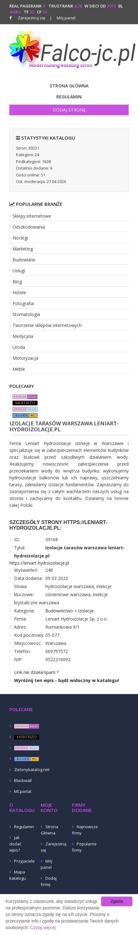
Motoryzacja (25, 358)
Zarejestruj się (31, 18)
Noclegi (20, 238)
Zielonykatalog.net (31, 769)
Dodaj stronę (69, 110)
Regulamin (69, 97)
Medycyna (23, 336)
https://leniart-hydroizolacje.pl (39, 563)
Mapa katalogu (17, 875)
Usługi (19, 271)
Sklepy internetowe (32, 216)
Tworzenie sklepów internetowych (47, 325)
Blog (17, 281)
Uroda (19, 347)
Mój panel (62, 18)
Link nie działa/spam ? (36, 672)
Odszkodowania (29, 227)
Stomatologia (26, 314)
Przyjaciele (24, 861)
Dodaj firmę (49, 881)
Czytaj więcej (43, 927)
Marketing (23, 249)
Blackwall (23, 780)
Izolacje (86, 611)
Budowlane (24, 260)
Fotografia (23, 303)
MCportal (22, 791)
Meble (19, 369)
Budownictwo (59, 611)
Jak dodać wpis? (15, 844)
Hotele (19, 292)
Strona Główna (69, 86)
